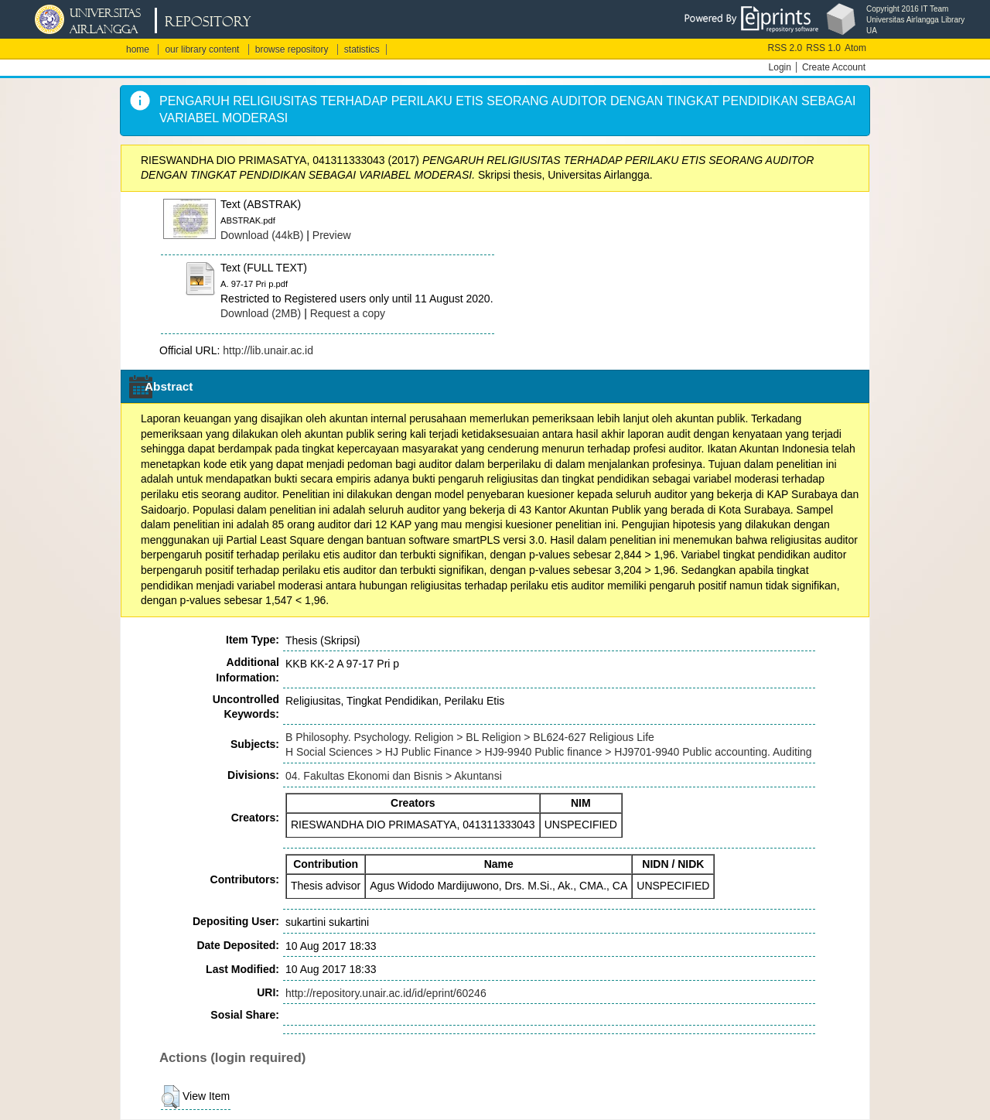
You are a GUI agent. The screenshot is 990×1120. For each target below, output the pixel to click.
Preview (331, 235)
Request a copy (347, 313)
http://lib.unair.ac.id (268, 350)
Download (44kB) (261, 235)
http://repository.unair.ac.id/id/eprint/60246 (385, 993)
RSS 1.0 (823, 48)
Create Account (833, 67)
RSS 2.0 (785, 48)
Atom (855, 48)
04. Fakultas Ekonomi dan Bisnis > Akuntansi (393, 776)
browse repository (292, 49)
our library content (202, 49)
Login (780, 67)
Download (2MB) (260, 313)
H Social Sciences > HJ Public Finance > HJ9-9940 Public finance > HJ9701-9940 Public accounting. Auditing (548, 752)
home (137, 49)
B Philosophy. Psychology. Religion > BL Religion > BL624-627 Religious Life (469, 737)
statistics (362, 49)
